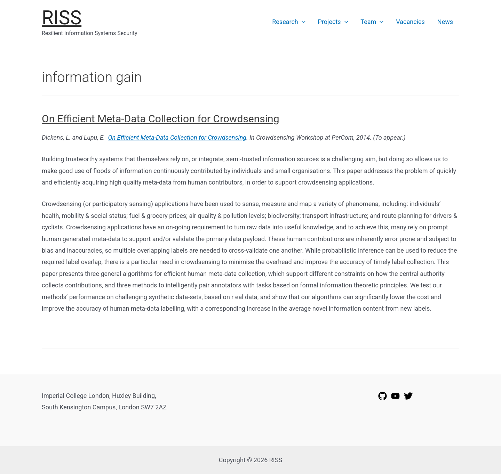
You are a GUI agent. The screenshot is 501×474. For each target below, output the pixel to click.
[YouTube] (395, 396)
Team (371, 22)
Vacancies (410, 21)
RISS (61, 18)
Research (288, 22)
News (445, 21)
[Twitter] (408, 396)
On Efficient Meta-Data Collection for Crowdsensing (160, 119)
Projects (333, 22)
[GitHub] (382, 396)
